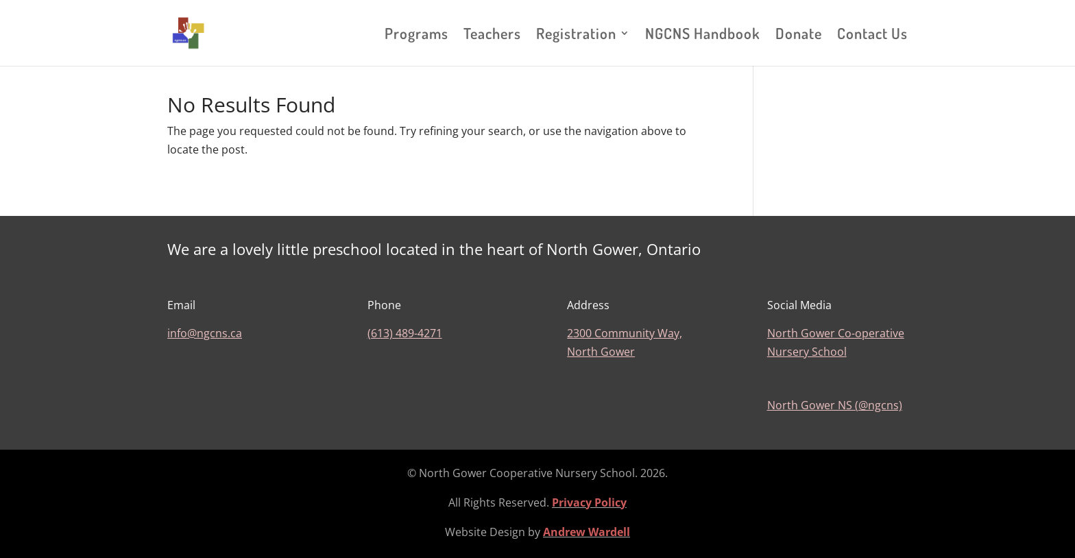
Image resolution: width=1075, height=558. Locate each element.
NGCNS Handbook (702, 35)
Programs (416, 35)
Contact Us (872, 35)
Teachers (492, 35)
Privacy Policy (589, 502)
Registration (576, 35)
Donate (798, 35)
